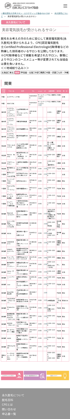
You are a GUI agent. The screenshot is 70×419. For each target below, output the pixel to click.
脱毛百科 (7, 400)
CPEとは (7, 404)
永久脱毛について (13, 395)
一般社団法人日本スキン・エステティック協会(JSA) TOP (25, 13)
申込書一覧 (9, 414)
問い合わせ (9, 409)
